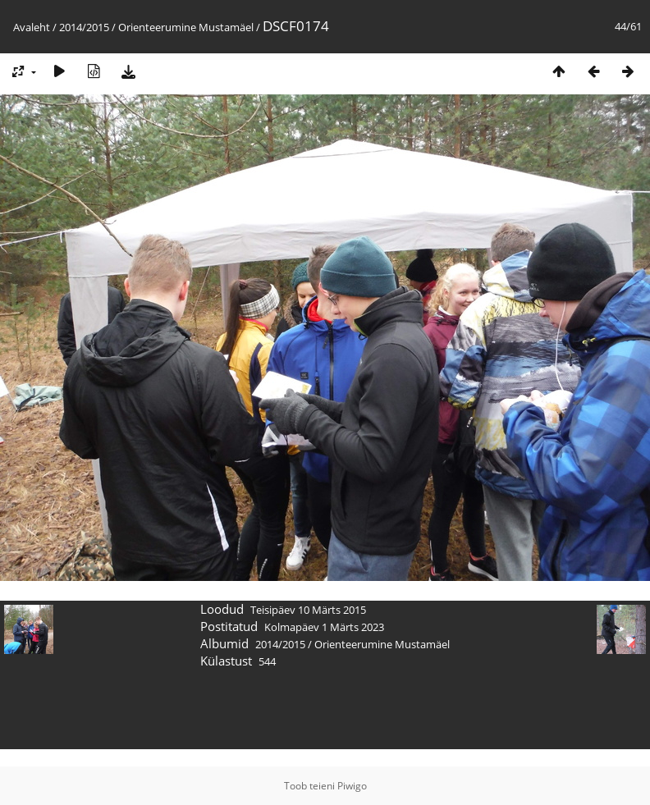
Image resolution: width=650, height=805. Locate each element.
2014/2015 (84, 27)
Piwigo (352, 786)
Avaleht (31, 27)
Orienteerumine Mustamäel (186, 27)
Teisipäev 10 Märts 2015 (308, 609)
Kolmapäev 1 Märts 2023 (324, 627)
